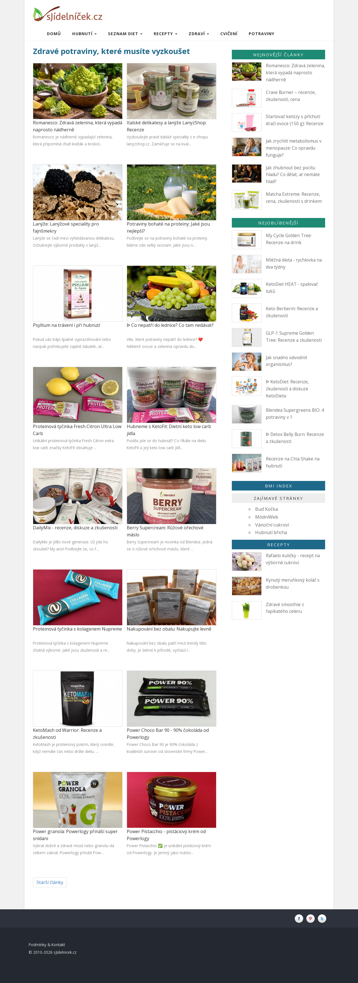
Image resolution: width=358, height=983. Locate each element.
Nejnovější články (278, 54)
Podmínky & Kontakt (47, 944)
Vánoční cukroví (272, 525)
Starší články (50, 882)
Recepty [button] (165, 33)
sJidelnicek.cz (65, 952)
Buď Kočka (266, 509)
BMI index (278, 486)
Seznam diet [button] (125, 33)
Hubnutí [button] (84, 33)
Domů (54, 33)
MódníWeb (266, 517)
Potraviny (262, 33)
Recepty (278, 544)
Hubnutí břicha (271, 532)
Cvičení (228, 33)
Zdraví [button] (199, 33)
